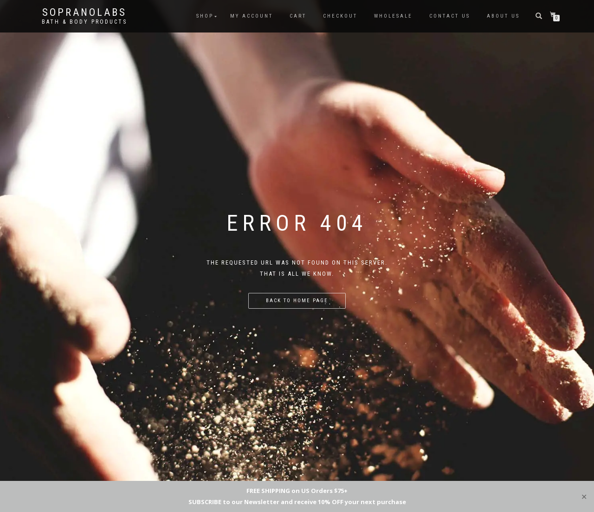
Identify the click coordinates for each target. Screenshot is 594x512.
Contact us (449, 16)
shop (204, 16)
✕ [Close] (584, 496)
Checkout (340, 16)
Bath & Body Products (84, 22)
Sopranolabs (84, 12)
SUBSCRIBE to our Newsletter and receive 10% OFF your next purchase (297, 502)
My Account (251, 16)
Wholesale (393, 16)
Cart (298, 16)
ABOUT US (503, 16)
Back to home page (297, 301)
